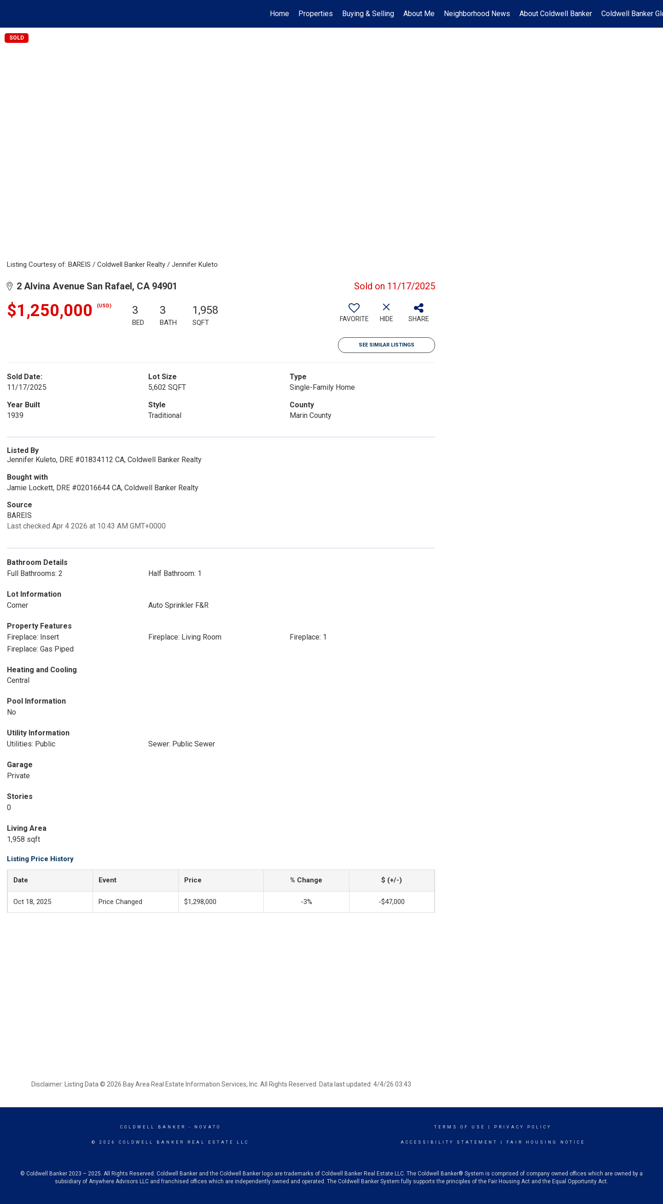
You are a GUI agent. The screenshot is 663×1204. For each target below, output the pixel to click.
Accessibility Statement (449, 1142)
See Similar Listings (386, 345)
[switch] (354, 316)
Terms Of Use (459, 1127)
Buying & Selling (368, 13)
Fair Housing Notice (545, 1142)
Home (279, 13)
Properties (315, 13)
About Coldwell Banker (555, 13)
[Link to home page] (12, 14)
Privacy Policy (523, 1127)
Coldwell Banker (153, 1127)
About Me (419, 13)
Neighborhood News (477, 13)
